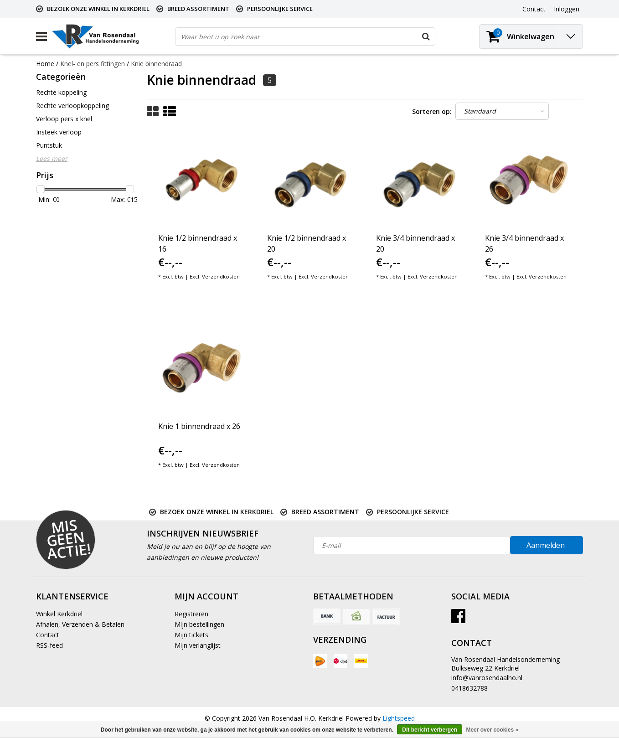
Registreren (191, 613)
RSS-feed (49, 645)
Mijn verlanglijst (198, 645)
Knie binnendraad (156, 63)
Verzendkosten (221, 276)
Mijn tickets (191, 634)
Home (45, 63)
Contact (47, 634)
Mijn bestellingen (199, 624)
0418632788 (469, 688)
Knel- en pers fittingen (92, 63)
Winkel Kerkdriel (59, 613)
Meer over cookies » (492, 730)
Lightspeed (398, 718)
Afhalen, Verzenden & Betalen (80, 624)
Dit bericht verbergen (429, 730)
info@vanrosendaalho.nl (486, 677)
